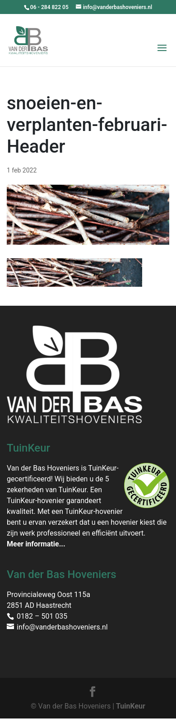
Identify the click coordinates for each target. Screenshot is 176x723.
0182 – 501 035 (42, 616)
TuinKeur (130, 706)
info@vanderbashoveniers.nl (62, 627)
